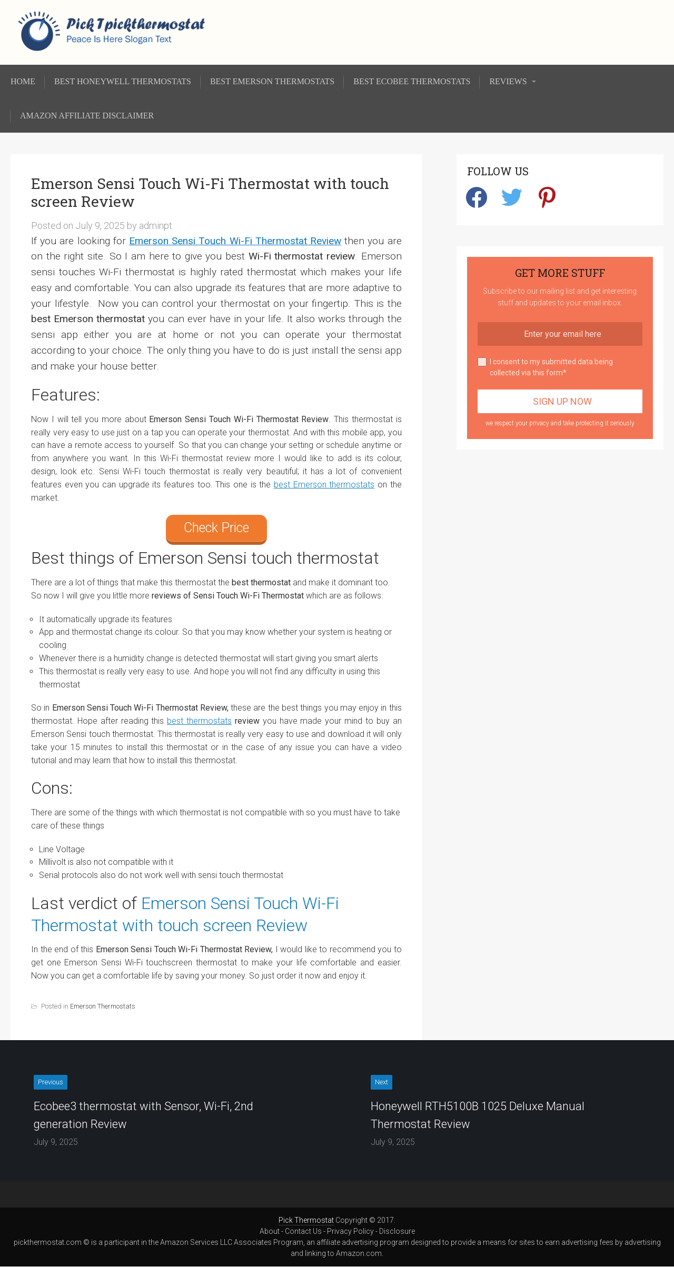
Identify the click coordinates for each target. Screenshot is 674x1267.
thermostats (207, 721)
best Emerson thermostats (324, 485)
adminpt (155, 225)
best (175, 721)
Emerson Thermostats (102, 1006)
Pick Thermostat (306, 1220)
